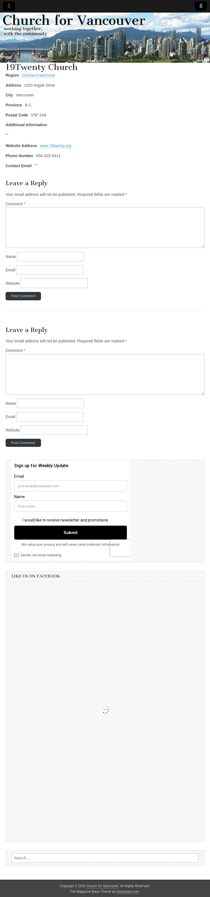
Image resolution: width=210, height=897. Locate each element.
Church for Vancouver (103, 886)
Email (10, 270)
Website (13, 283)
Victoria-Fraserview (38, 75)
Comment (15, 204)
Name (11, 256)
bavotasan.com (128, 892)
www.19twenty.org (55, 145)
